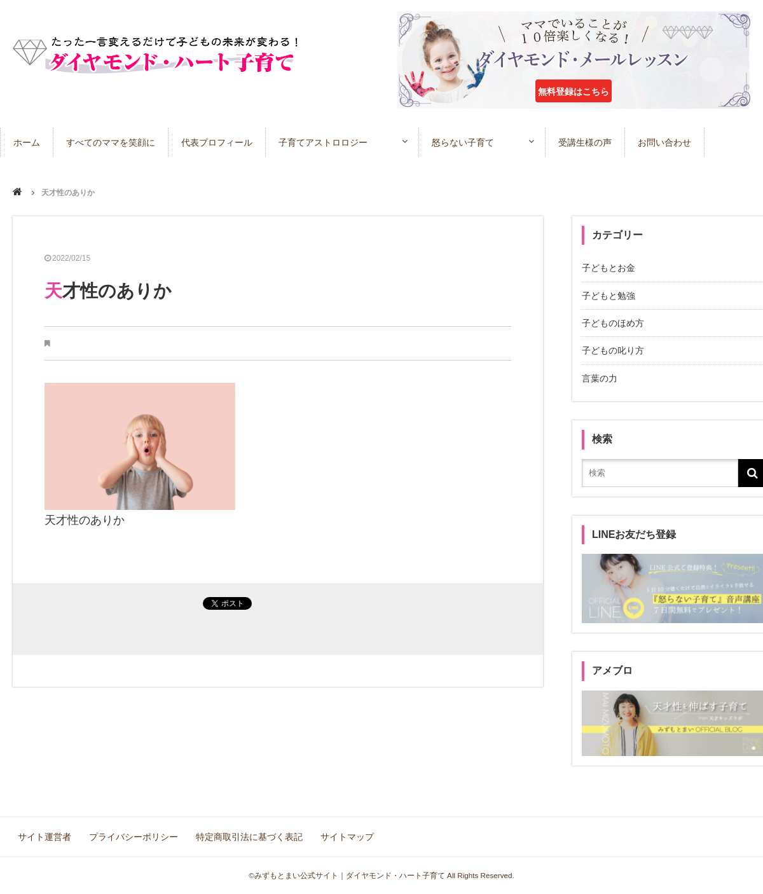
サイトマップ (347, 837)
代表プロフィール (216, 142)
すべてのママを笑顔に (110, 142)
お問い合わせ (664, 142)
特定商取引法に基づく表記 (249, 837)
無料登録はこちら (573, 91)
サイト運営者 (44, 837)
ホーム (26, 142)
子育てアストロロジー (323, 142)
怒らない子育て (463, 142)
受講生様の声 (585, 142)
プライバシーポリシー (133, 837)
